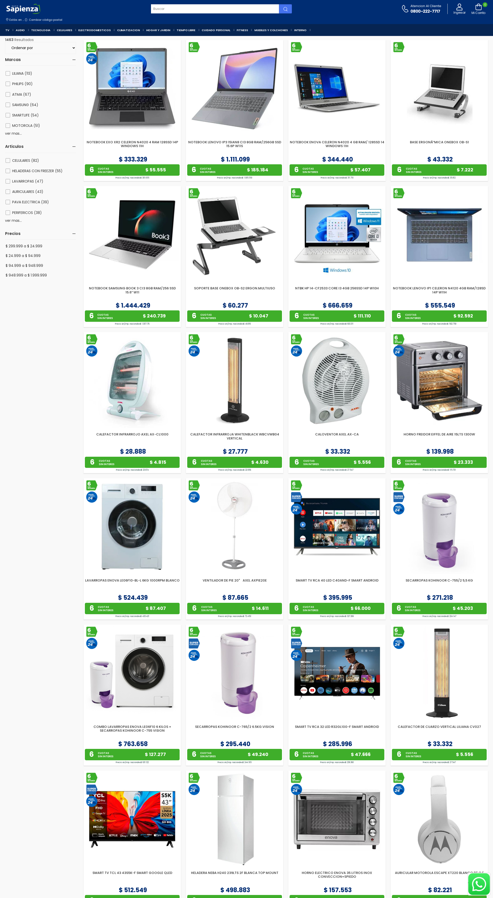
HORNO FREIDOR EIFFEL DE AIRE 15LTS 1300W (439, 434)
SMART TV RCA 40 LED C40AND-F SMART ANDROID (337, 580)
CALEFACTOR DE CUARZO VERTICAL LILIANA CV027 (439, 726)
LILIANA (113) (22, 73)
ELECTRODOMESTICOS (94, 30)
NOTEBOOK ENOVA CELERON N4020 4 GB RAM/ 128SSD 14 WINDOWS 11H (337, 144)
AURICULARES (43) (27, 191)
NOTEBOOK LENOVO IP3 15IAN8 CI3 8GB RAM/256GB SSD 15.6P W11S (234, 144)
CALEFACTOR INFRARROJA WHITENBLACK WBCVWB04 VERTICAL (234, 436)
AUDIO (20, 30)
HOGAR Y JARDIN (158, 30)
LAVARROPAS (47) (27, 181)
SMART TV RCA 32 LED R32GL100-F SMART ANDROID (337, 726)
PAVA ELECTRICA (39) (30, 202)
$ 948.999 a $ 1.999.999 (26, 275)
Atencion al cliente (425, 6)
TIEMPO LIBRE (186, 30)
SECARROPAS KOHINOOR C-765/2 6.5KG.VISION (234, 726)
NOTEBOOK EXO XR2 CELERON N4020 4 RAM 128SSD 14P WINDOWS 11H (132, 144)
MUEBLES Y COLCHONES (271, 30)
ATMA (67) (21, 94)
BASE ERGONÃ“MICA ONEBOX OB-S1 (439, 142)
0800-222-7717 (425, 11)
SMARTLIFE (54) (25, 115)
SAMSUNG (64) (25, 104)
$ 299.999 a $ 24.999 (24, 246)
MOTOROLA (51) (26, 125)
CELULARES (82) (25, 160)
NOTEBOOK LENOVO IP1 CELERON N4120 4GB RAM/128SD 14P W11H (439, 290)
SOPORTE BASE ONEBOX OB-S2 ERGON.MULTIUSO (234, 288)
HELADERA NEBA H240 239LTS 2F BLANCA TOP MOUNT (234, 872)
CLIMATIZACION (128, 30)
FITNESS (242, 30)
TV (7, 30)
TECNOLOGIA (40, 30)
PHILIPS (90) (22, 83)
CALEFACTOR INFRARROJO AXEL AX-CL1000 (132, 434)
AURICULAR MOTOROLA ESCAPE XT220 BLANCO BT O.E (439, 872)
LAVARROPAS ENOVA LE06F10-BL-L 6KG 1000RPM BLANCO (132, 580)
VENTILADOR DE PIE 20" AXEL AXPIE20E (235, 580)
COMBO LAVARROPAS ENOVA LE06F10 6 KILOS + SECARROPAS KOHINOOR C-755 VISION (132, 728)
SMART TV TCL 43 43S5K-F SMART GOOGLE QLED (132, 872)
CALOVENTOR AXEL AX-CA (337, 434)
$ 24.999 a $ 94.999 (23, 255)
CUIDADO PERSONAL (216, 30)
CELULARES (64, 30)
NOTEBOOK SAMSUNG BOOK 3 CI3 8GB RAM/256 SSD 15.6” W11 (132, 290)
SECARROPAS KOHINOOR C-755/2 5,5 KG (439, 580)
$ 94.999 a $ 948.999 (24, 265)
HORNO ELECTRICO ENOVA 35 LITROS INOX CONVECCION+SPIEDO (337, 874)
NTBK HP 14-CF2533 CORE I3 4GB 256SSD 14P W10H (337, 288)
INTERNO (300, 30)
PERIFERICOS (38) (27, 212)
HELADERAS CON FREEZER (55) (37, 170)
